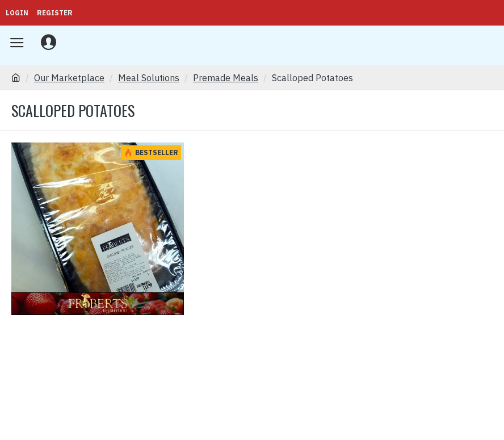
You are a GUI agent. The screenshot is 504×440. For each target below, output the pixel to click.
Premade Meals (225, 77)
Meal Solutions (148, 77)
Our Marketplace (69, 77)
